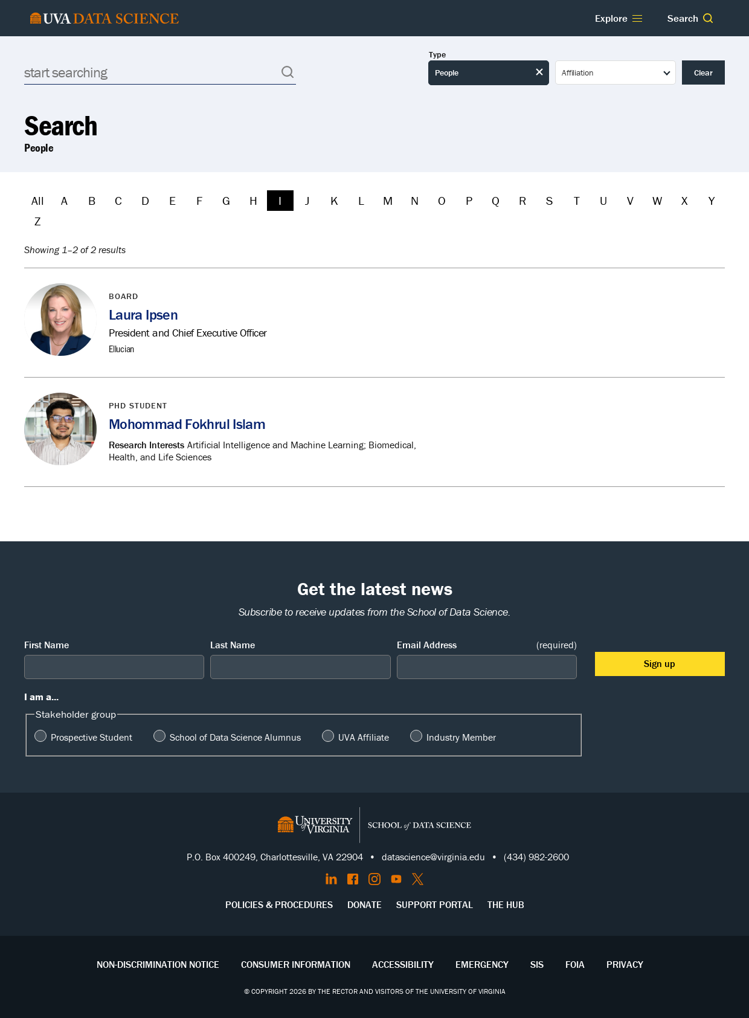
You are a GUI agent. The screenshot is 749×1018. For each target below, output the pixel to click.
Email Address (487, 645)
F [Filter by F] (199, 200)
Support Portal (434, 904)
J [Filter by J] (307, 200)
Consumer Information (295, 964)
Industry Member (461, 737)
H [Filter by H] (253, 200)
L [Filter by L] (361, 200)
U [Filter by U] (603, 200)
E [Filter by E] (172, 200)
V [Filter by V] (630, 200)
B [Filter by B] (91, 200)
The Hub (505, 904)
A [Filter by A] (64, 200)
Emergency (482, 964)
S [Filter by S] (549, 200)
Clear (703, 72)
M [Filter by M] (388, 200)
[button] (708, 18)
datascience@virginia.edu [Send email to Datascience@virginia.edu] (433, 857)
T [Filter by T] (577, 200)
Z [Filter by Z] (37, 220)
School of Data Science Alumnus (235, 737)
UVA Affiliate (363, 737)
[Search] (160, 72)
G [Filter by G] (226, 200)
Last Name (232, 645)
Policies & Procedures (279, 904)
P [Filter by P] (469, 200)
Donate (364, 904)
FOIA (575, 964)
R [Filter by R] (522, 200)
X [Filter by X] (684, 200)
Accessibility (403, 964)
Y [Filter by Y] (712, 200)
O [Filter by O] (442, 200)
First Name (46, 645)
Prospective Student (91, 737)
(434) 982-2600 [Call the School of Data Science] (536, 857)
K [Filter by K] (334, 200)
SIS (537, 964)
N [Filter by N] (415, 200)
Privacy (624, 964)
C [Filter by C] (118, 200)
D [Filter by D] (145, 200)
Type (437, 55)
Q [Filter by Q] (496, 200)
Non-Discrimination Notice (158, 964)
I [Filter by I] (279, 200)
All (37, 200)
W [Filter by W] (657, 200)
